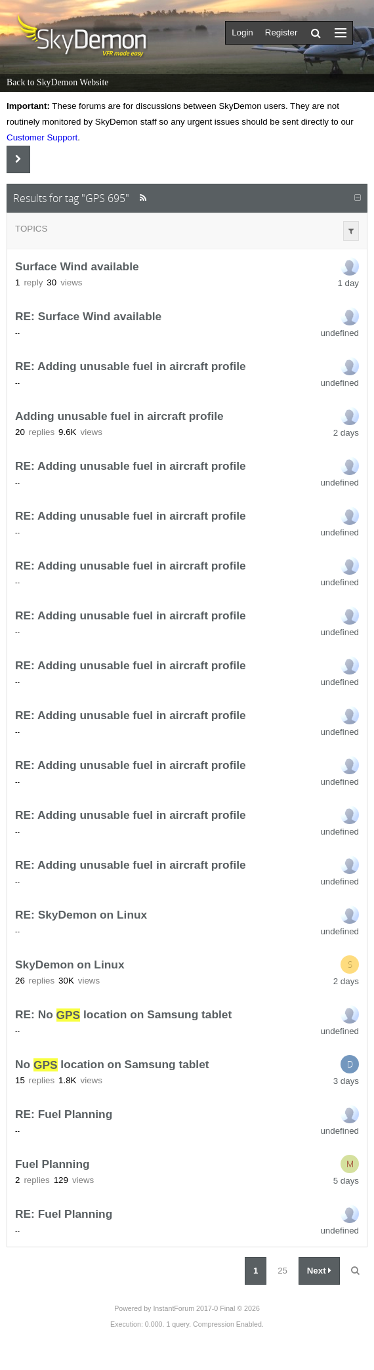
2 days (346, 433)
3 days (346, 1081)
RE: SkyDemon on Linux (81, 915)
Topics (31, 229)
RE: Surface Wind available (88, 316)
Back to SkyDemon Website (57, 82)
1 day (348, 283)
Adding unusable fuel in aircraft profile (119, 416)
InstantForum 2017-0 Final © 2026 (206, 1308)
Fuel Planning (52, 1164)
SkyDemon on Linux (70, 965)
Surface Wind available (77, 267)
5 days (346, 1181)
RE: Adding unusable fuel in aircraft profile (130, 366)
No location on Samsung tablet (112, 1064)
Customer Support (42, 137)
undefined (339, 333)
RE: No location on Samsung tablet (123, 1015)
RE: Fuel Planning (63, 1114)
